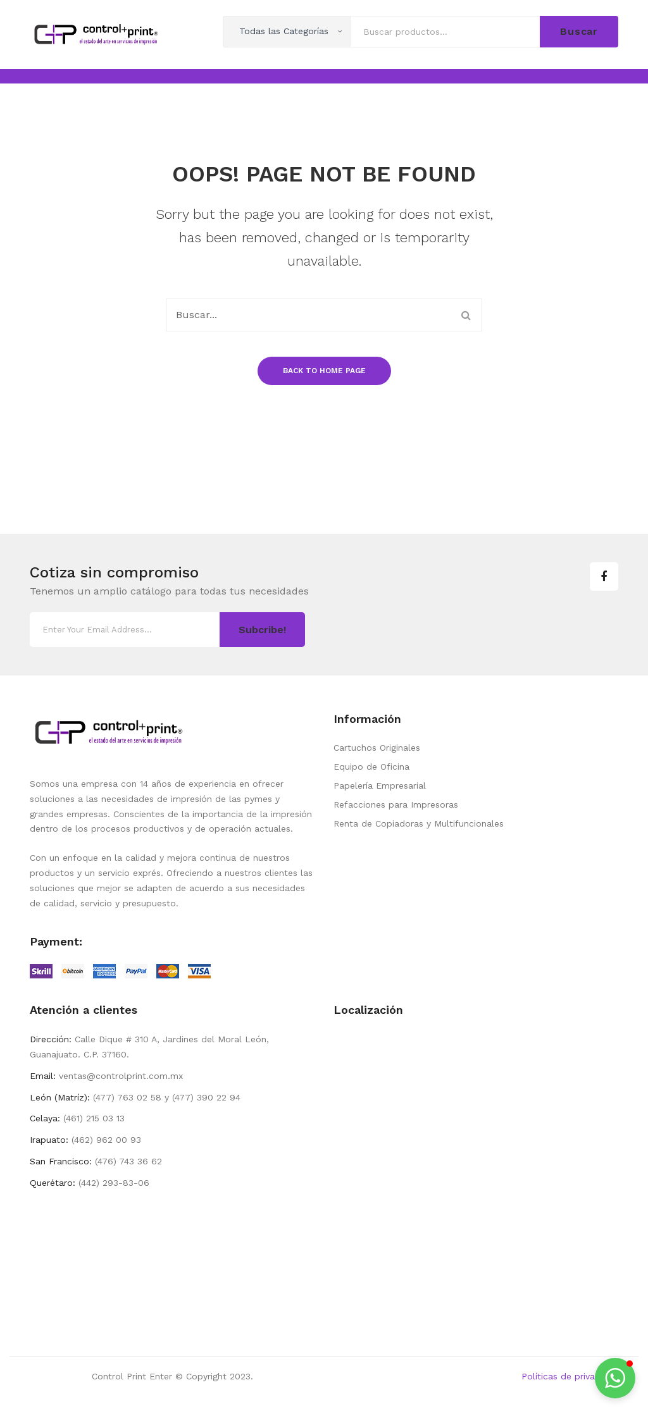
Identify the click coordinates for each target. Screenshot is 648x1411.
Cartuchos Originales (376, 747)
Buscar (579, 31)
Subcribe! (262, 630)
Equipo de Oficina (371, 766)
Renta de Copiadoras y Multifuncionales (418, 823)
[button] (615, 1378)
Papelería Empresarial (379, 785)
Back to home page (324, 370)
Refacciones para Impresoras (395, 804)
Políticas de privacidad (569, 1376)
